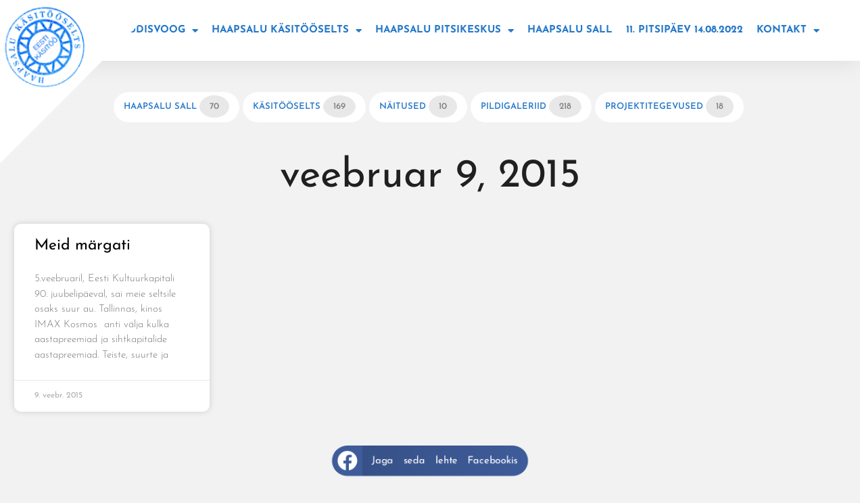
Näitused (418, 106)
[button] (430, 461)
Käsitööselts (304, 106)
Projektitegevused (669, 106)
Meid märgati (82, 246)
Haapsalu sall (570, 30)
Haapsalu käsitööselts (287, 31)
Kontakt (788, 31)
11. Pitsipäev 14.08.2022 (684, 30)
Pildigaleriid (531, 106)
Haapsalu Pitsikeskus (444, 31)
